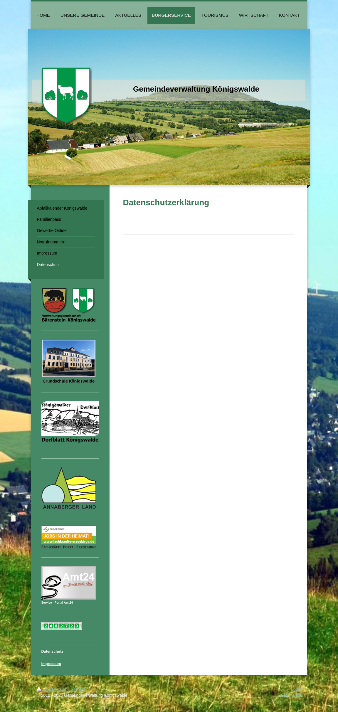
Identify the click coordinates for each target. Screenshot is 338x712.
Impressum (51, 664)
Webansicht (290, 695)
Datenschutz (52, 651)
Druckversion (52, 689)
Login (296, 689)
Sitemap (78, 689)
